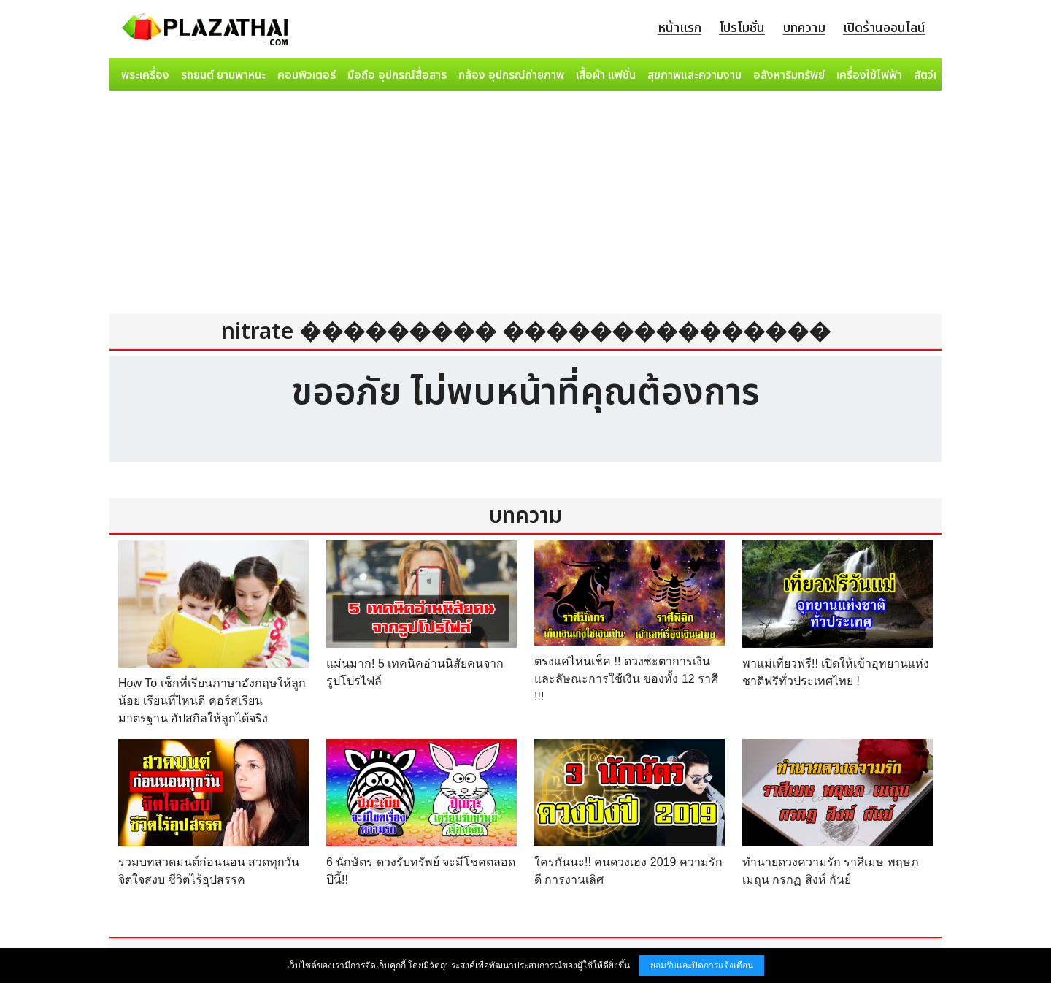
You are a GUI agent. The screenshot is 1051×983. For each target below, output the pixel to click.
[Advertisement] (525, 206)
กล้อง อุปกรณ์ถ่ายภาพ (511, 75)
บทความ (804, 28)
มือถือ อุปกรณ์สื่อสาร (397, 75)
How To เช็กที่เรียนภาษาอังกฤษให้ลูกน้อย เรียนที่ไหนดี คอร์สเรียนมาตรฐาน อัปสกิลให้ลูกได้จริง (212, 700)
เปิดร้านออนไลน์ (884, 28)
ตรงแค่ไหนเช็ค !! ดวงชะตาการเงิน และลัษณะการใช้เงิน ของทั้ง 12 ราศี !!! (626, 679)
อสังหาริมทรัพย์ (789, 75)
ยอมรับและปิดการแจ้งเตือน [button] (701, 965)
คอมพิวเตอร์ (306, 75)
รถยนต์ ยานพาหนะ (223, 75)
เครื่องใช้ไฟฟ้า (869, 75)
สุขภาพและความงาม (694, 75)
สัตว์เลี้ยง (935, 75)
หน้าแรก (679, 28)
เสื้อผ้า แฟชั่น (606, 75)
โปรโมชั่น (742, 28)
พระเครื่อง (145, 75)
